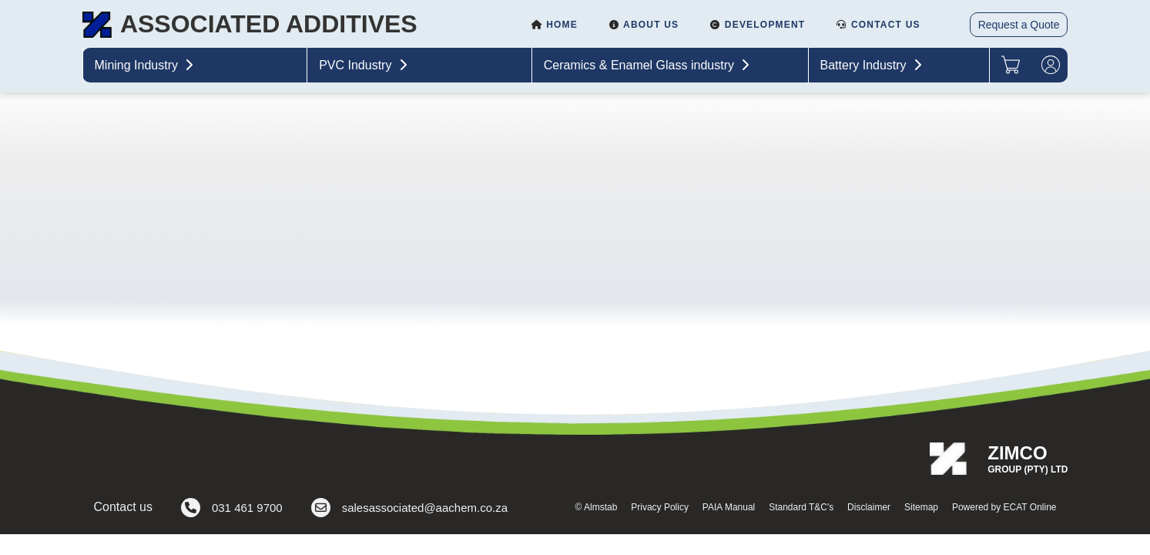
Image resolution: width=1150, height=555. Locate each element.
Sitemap (921, 507)
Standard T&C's (801, 507)
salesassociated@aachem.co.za (409, 507)
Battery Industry (873, 65)
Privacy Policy (660, 507)
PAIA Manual (728, 507)
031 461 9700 (232, 507)
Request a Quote (1019, 24)
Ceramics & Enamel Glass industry (648, 65)
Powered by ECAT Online (1004, 507)
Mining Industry (146, 65)
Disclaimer (868, 507)
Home (554, 24)
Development (757, 24)
